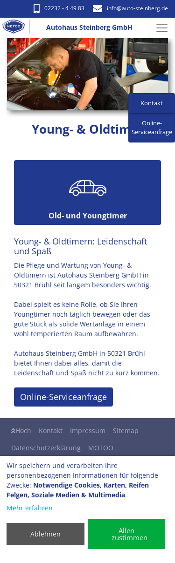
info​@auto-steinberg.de (130, 8)
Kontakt (51, 430)
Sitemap (126, 430)
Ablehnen (45, 533)
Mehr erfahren (30, 507)
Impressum (87, 430)
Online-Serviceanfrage (63, 396)
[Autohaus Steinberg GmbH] (17, 28)
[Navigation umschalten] (162, 28)
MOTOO (100, 447)
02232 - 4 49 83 (59, 8)
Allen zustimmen (129, 534)
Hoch (21, 430)
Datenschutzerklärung (46, 447)
